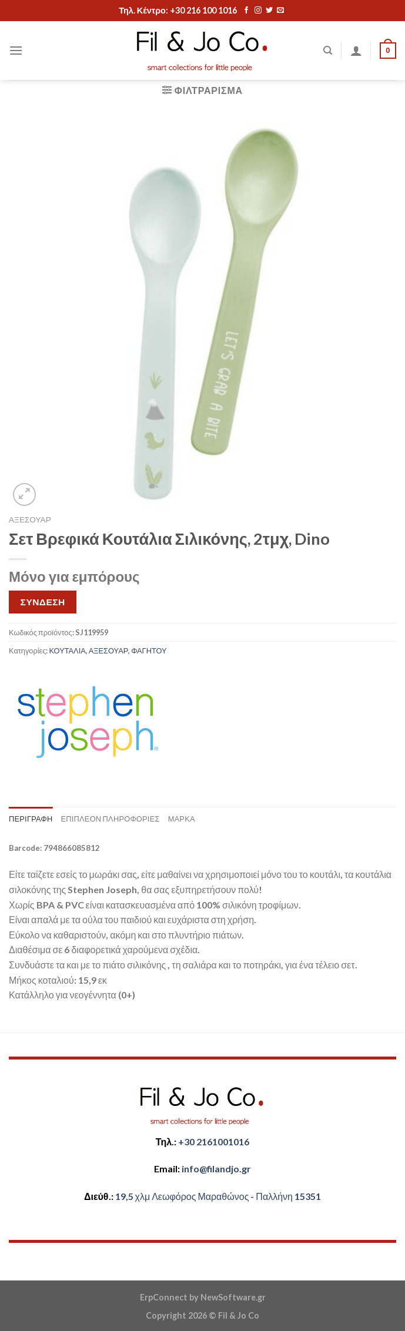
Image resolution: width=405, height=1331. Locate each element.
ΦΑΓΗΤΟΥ (148, 650)
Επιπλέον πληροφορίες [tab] (110, 818)
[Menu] (16, 50)
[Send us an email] (280, 10)
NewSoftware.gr (233, 1297)
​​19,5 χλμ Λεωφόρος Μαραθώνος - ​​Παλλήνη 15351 (218, 1196)
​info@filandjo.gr (216, 1168)
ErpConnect (164, 1297)
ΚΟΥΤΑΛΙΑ (67, 650)
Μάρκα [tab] (181, 818)
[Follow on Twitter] (269, 10)
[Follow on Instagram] (258, 10)
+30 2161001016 (213, 1141)
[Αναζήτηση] (327, 50)
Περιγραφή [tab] (30, 818)
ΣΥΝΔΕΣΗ (43, 601)
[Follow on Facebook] (246, 10)
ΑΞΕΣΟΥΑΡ (30, 519)
